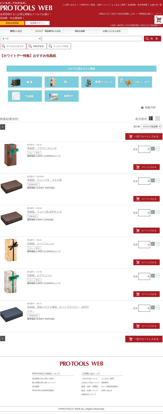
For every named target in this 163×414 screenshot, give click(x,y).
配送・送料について (100, 5)
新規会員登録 (12, 23)
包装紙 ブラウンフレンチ (42, 147)
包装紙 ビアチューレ (39, 274)
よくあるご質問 (118, 5)
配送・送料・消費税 (90, 386)
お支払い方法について (91, 382)
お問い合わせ (70, 5)
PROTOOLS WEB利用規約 (43, 390)
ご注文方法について (90, 378)
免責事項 (105, 382)
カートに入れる (149, 166)
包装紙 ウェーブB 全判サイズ (44, 210)
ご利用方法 (84, 5)
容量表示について (89, 394)
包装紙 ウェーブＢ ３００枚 (44, 179)
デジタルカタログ (15, 46)
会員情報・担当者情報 (138, 5)
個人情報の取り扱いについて (44, 382)
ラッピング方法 (60, 46)
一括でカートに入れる (148, 135)
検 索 (154, 38)
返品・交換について (90, 390)
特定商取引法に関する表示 (43, 378)
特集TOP (148, 107)
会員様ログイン (37, 23)
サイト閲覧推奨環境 (109, 386)
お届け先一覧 (156, 5)
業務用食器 (38, 46)
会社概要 (35, 386)
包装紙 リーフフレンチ (40, 242)
